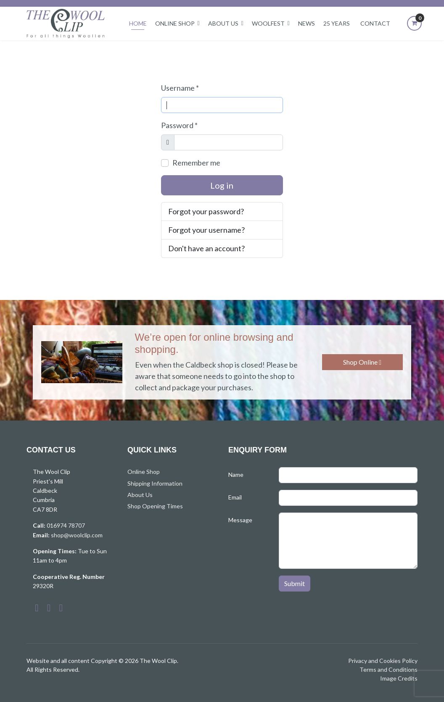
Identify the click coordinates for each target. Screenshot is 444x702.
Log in (221, 185)
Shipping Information (154, 483)
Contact (375, 23)
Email (235, 497)
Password (179, 125)
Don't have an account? (206, 248)
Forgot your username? (206, 229)
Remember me (196, 162)
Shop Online (362, 362)
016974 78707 (66, 525)
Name (235, 474)
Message (240, 519)
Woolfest (268, 23)
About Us (223, 23)
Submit (294, 583)
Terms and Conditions (388, 669)
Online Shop (175, 23)
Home (138, 23)
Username (180, 87)
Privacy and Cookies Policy (383, 660)
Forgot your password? (206, 211)
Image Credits (399, 678)
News (306, 23)
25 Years (336, 23)
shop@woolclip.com (77, 535)
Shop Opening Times (155, 506)
